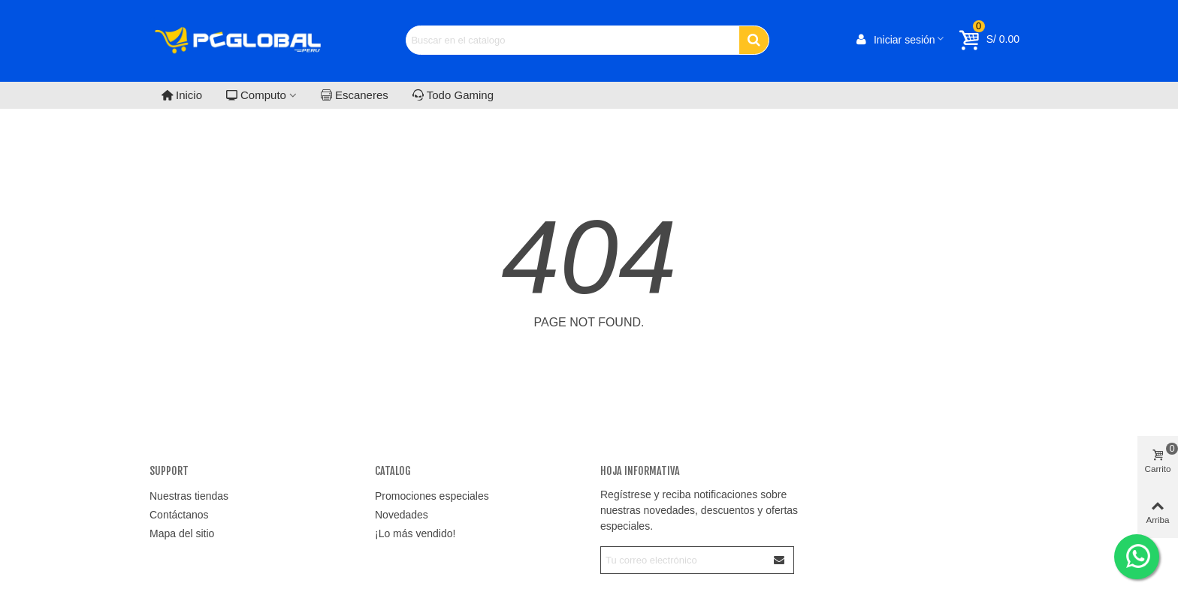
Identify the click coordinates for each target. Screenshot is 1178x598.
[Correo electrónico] (683, 560)
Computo (256, 95)
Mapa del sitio (182, 533)
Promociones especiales (432, 496)
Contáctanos (179, 515)
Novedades (401, 515)
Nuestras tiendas (189, 496)
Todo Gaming (453, 95)
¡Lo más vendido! (415, 533)
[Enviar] (779, 560)
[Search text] (572, 40)
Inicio (182, 95)
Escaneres (354, 95)
